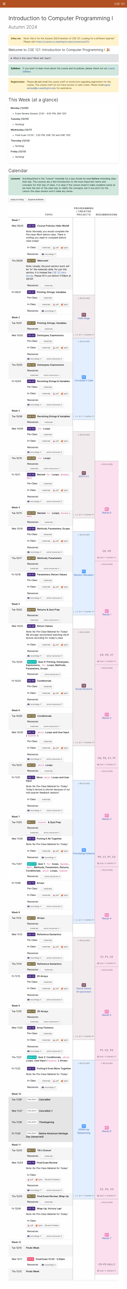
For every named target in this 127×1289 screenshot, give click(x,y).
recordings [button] (50, 254)
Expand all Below (36, 200)
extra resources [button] (54, 359)
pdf (57, 248)
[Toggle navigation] (4, 4)
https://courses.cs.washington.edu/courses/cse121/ (62, 41)
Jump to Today (17, 200)
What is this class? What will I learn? (32, 58)
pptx (66, 248)
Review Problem (52, 1225)
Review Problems (52, 1179)
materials (46, 248)
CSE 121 (119, 4)
